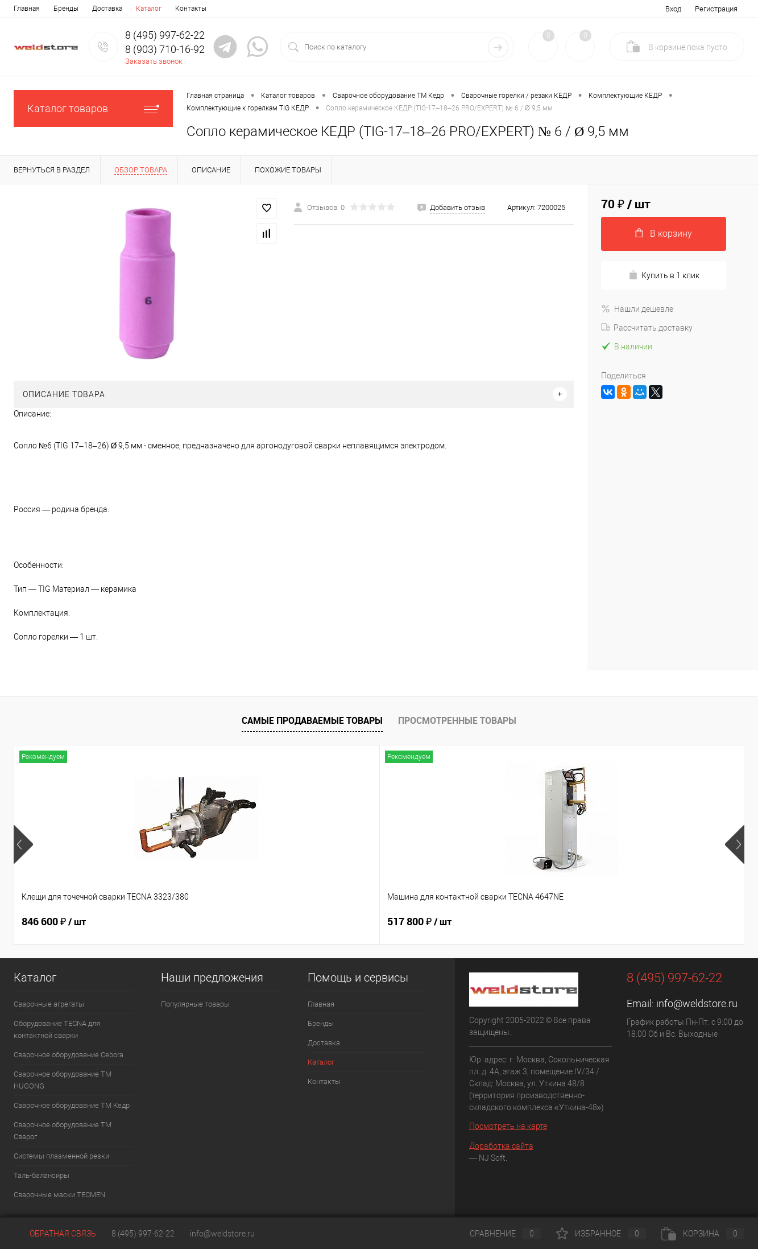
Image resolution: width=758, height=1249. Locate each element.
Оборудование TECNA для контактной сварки (57, 1029)
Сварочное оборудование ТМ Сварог (62, 1130)
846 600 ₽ (54, 922)
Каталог (148, 9)
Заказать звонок (154, 61)
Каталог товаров (93, 108)
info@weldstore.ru (697, 1003)
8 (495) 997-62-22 (143, 1233)
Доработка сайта (501, 1146)
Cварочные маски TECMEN (59, 1194)
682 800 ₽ (419, 922)
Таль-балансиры (41, 1175)
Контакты (190, 9)
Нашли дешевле (637, 309)
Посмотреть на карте (508, 1126)
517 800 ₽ (236, 922)
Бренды (65, 9)
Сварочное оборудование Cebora (68, 1054)
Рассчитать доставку (647, 327)
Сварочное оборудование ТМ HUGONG (62, 1080)
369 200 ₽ (602, 922)
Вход (673, 9)
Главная (27, 9)
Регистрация (716, 9)
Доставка (107, 9)
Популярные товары (195, 1004)
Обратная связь (55, 1233)
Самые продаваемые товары (312, 720)
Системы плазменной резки (61, 1156)
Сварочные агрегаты (49, 1004)
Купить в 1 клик (663, 275)
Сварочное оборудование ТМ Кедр (72, 1105)
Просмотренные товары (457, 720)
